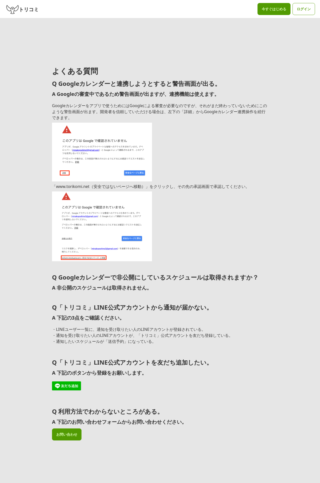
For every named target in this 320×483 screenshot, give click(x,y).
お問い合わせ (66, 434)
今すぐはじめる (274, 9)
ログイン (304, 9)
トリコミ (22, 9)
